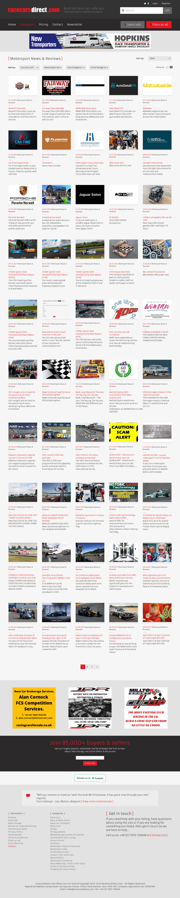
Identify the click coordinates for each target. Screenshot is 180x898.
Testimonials (15, 834)
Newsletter (74, 24)
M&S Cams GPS (116, 163)
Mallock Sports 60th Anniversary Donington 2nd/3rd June (120, 395)
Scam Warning (15, 843)
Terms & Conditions (18, 837)
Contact (57, 24)
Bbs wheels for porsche (154, 272)
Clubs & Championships (62, 866)
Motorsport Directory (61, 860)
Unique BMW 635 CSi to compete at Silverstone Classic (120, 638)
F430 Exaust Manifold (119, 272)
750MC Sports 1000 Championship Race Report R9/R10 (21, 275)
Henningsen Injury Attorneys (89, 163)
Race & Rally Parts (60, 820)
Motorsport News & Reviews (65, 846)
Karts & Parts (57, 840)
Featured (13, 820)
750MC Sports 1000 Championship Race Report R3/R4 (21, 335)
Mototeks (147, 108)
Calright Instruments (153, 163)
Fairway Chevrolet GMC (53, 108)
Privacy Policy (15, 832)
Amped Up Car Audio (51, 217)
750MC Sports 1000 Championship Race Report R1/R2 (88, 334)
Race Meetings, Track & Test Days (67, 863)
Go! (167, 10)
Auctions (54, 843)
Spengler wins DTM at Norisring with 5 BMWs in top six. (56, 578)
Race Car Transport (60, 823)
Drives (53, 829)
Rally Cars (55, 826)
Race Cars (55, 817)
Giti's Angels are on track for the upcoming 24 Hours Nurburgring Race (21, 395)
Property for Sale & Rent (63, 869)
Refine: (12, 67)
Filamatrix (47, 163)
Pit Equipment (57, 832)
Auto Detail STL (116, 108)
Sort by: (140, 58)
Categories (27, 24)
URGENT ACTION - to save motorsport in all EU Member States (157, 458)
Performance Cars (59, 852)
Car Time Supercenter (18, 163)
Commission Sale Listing (63, 837)
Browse (12, 817)
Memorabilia (57, 857)
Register (166, 3)
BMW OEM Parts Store (86, 108)
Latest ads (132, 24)
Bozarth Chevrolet (17, 108)
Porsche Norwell (16, 217)
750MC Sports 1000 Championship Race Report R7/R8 (55, 275)
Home (12, 24)
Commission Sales (17, 829)
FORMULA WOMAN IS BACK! (155, 332)
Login (155, 3)
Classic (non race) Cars (62, 855)
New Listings (15, 823)
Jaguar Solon (82, 217)
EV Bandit (113, 217)
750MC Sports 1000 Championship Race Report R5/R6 (88, 275)
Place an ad (159, 24)
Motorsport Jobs (58, 849)
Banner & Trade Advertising (22, 826)
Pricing (43, 24)
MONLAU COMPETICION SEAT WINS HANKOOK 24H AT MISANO (55, 518)
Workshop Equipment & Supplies (67, 834)
